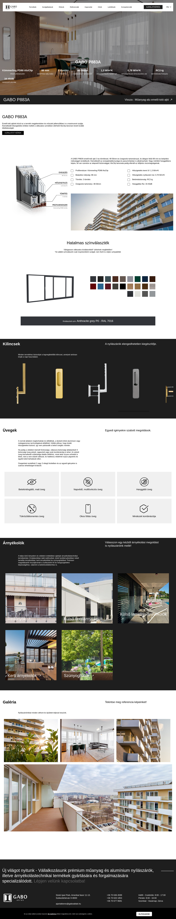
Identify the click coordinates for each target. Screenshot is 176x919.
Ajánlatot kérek (13, 133)
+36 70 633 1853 (114, 900)
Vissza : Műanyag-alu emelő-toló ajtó (149, 99)
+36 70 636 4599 (114, 897)
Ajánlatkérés (153, 7)
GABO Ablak (11, 7)
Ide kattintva (52, 914)
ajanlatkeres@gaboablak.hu (68, 906)
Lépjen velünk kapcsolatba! (59, 882)
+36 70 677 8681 (114, 903)
